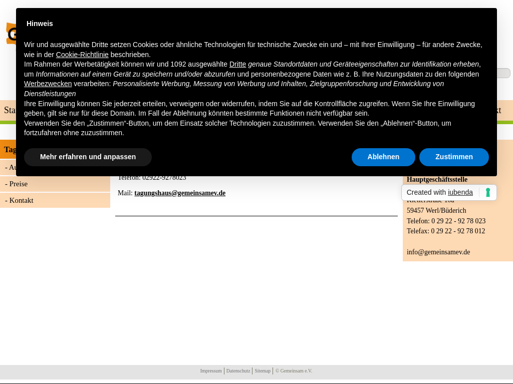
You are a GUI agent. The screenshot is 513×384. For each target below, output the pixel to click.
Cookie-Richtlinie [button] (82, 55)
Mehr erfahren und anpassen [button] (88, 157)
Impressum (211, 370)
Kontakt (22, 200)
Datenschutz (238, 370)
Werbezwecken (48, 84)
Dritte (237, 64)
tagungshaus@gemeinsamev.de (179, 193)
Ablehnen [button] (384, 157)
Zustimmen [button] (454, 157)
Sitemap (262, 370)
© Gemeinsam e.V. (294, 370)
